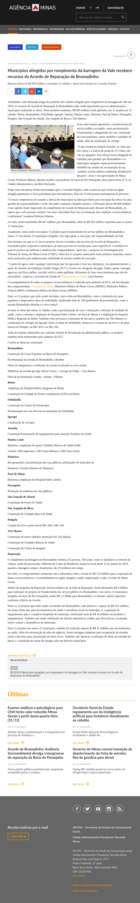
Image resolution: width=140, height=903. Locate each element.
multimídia (25, 29)
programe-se (40, 29)
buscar (122, 17)
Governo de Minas (43, 286)
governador (56, 29)
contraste (115, 7)
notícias (12, 29)
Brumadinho (51, 47)
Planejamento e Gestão (74, 276)
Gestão (32, 47)
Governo (15, 47)
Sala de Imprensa (75, 29)
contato (124, 29)
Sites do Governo (97, 29)
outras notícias (22, 655)
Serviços (113, 29)
